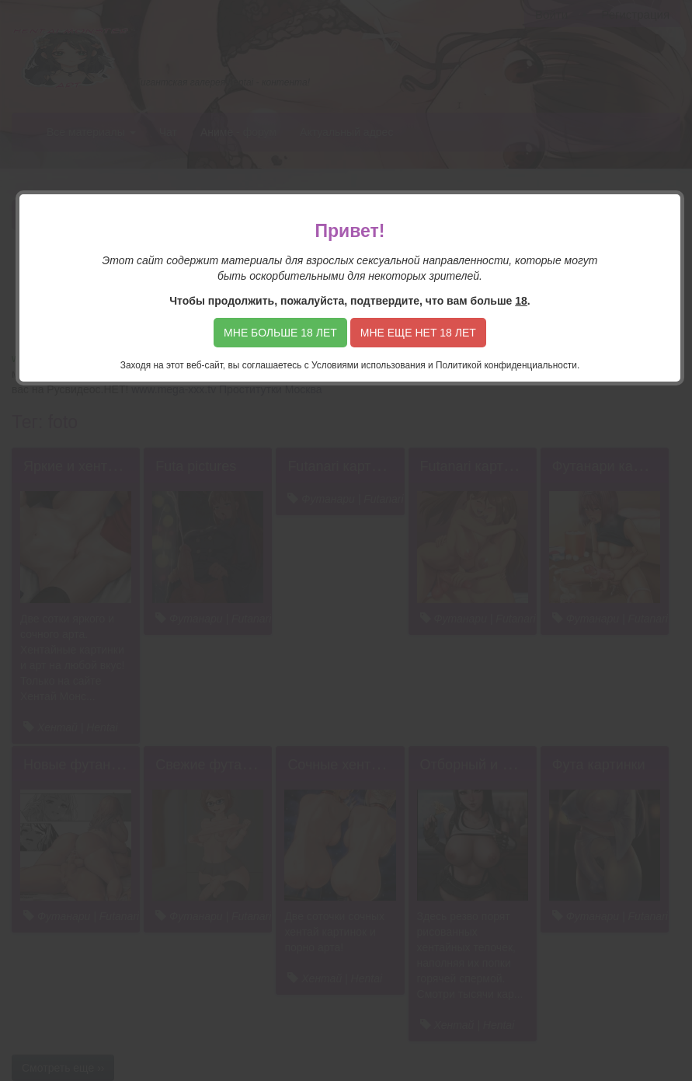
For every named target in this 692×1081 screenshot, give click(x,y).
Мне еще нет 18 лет (418, 332)
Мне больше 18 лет (280, 332)
